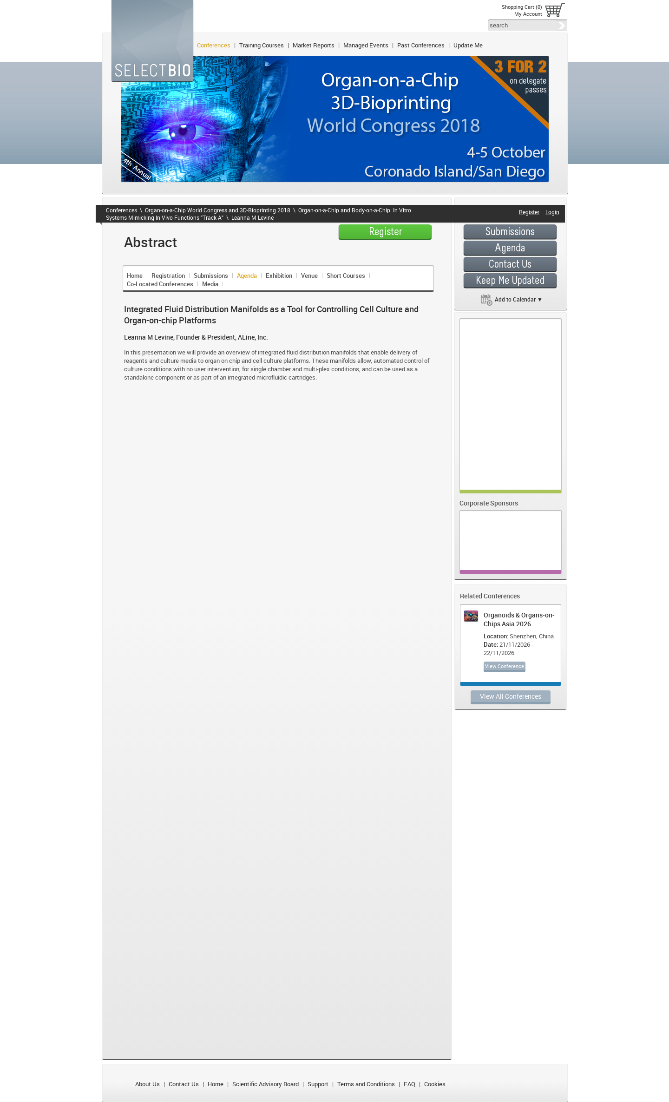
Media (210, 284)
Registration (168, 275)
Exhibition (279, 275)
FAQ (409, 1084)
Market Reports (313, 45)
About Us (147, 1084)
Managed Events (365, 45)
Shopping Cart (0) (522, 6)
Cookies (435, 1084)
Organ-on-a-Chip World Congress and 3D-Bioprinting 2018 (217, 210)
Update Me (468, 45)
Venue (309, 275)
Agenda (247, 275)
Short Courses (346, 275)
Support (318, 1084)
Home (135, 275)
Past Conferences (421, 45)
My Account (528, 13)
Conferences (213, 45)
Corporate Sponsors (488, 503)
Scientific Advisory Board (265, 1084)
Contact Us (184, 1084)
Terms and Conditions (366, 1084)
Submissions (211, 275)
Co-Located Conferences (160, 284)
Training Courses (261, 45)
